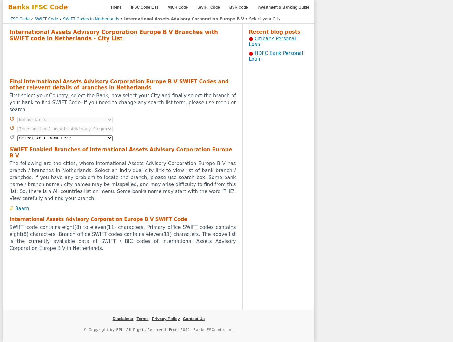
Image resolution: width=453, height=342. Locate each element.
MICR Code (177, 7)
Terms (142, 318)
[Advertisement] (122, 59)
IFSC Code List (144, 7)
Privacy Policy (166, 318)
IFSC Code (20, 19)
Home (116, 7)
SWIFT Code (208, 7)
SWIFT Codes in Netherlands (91, 19)
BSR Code (238, 7)
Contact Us (194, 318)
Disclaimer (123, 318)
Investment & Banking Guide (283, 7)
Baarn (22, 208)
